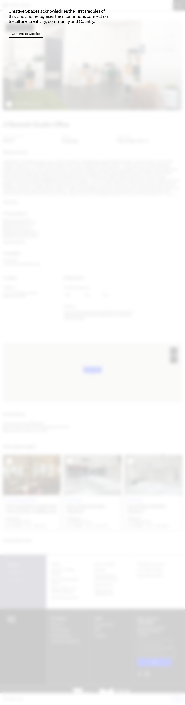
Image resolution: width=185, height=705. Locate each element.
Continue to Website (26, 33)
